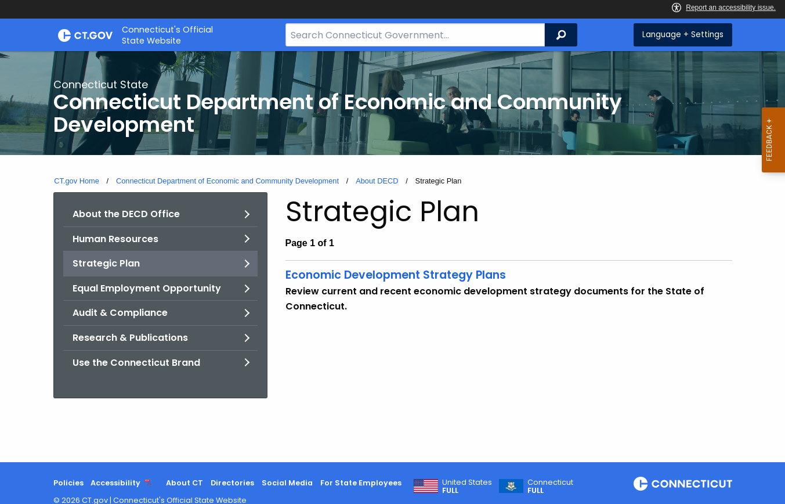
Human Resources (115, 239)
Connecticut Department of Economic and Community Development (227, 181)
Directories (232, 483)
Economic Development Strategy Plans (395, 275)
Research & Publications (130, 337)
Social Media (287, 483)
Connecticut (550, 486)
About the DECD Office (126, 214)
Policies (68, 483)
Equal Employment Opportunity (147, 288)
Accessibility (115, 483)
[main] (392, 256)
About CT (184, 483)
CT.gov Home (76, 181)
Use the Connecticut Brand (136, 362)
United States (467, 486)
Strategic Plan (106, 263)
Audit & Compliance (120, 312)
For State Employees (360, 483)
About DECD (377, 181)
